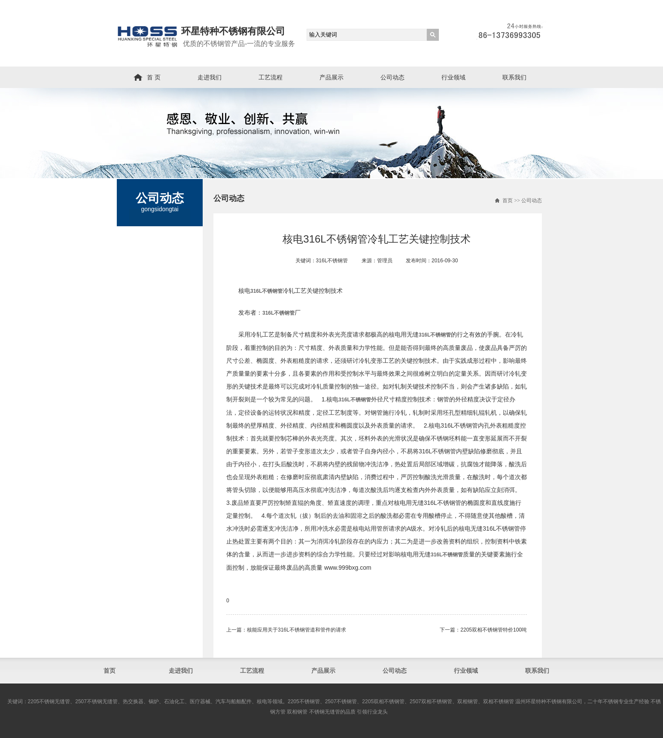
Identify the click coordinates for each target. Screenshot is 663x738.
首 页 (154, 77)
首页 (507, 200)
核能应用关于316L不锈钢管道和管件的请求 (296, 630)
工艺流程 (271, 77)
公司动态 (392, 77)
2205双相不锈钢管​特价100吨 (493, 630)
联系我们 (514, 77)
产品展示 (331, 77)
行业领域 (453, 77)
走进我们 (210, 77)
